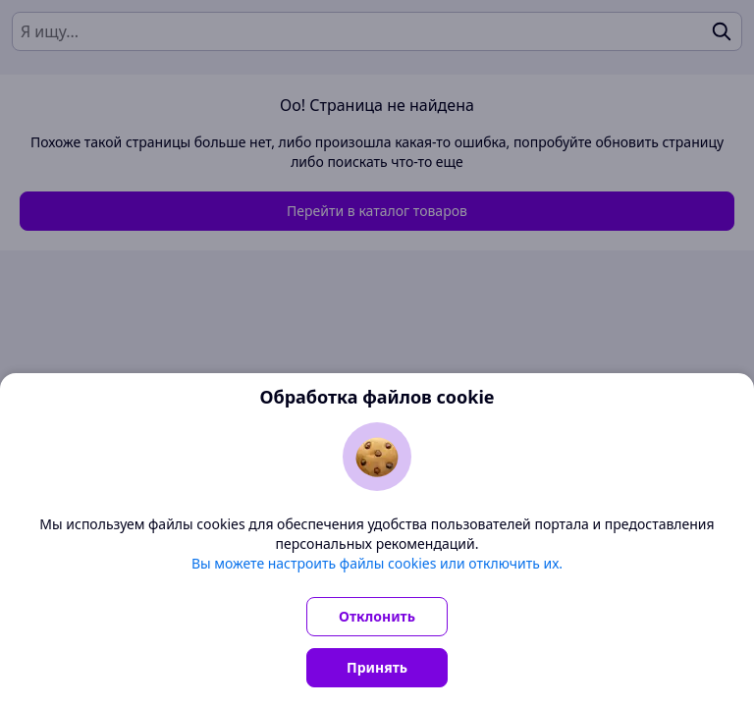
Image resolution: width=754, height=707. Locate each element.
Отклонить (377, 616)
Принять (377, 667)
